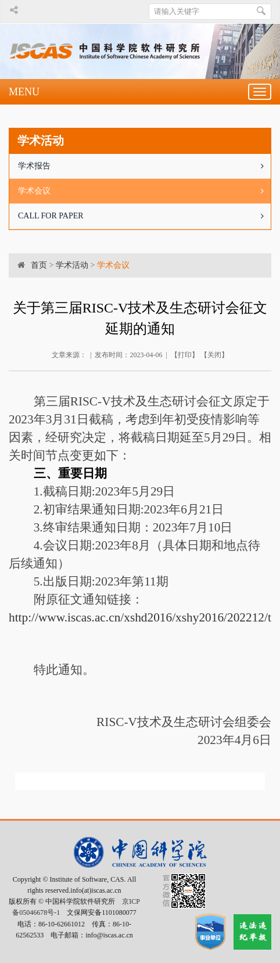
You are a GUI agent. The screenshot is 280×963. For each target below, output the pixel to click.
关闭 (214, 355)
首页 (39, 265)
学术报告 (144, 166)
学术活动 (72, 265)
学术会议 (144, 191)
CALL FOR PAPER (144, 216)
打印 (185, 355)
